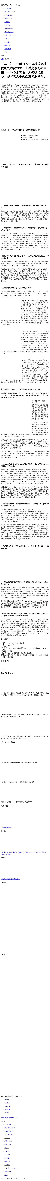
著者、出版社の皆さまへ (9, 1117)
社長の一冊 (9, 59)
